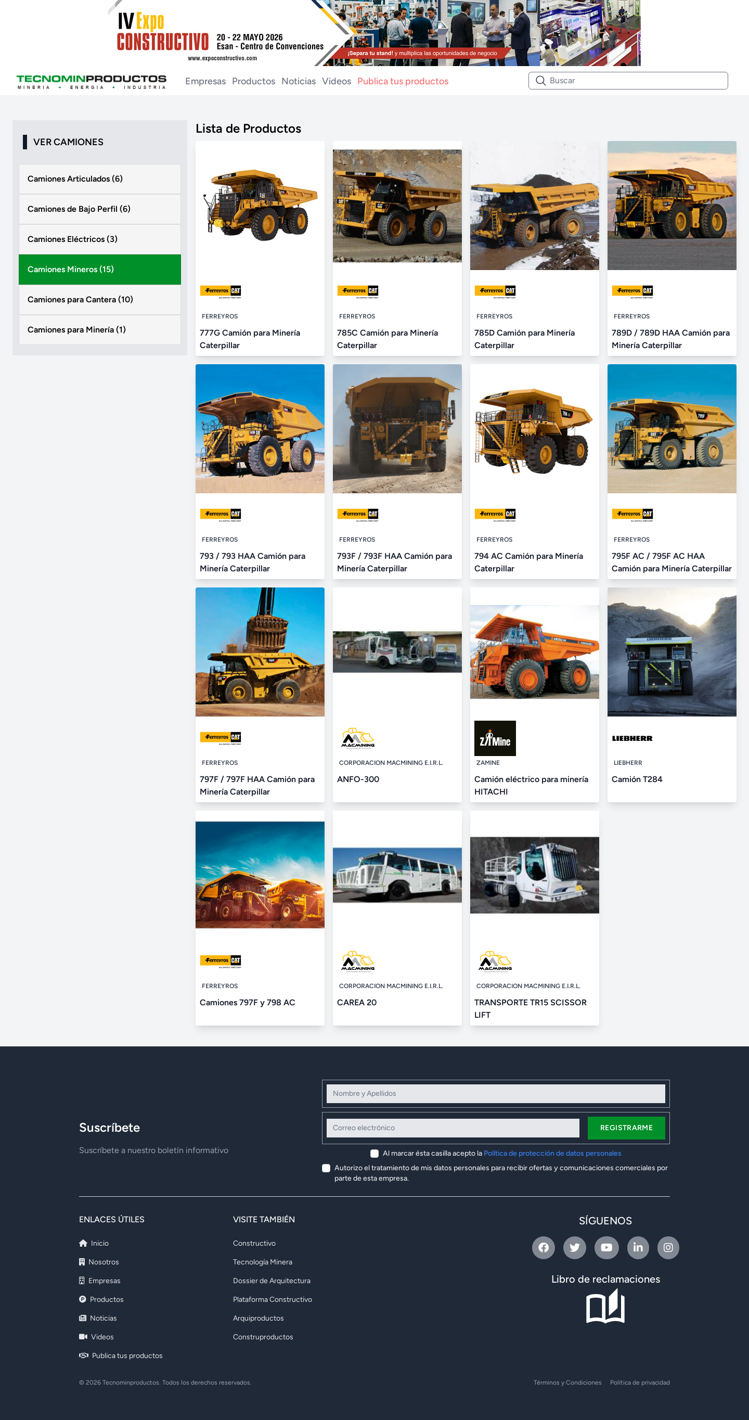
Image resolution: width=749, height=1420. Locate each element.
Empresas (205, 81)
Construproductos (263, 1337)
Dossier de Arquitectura (272, 1280)
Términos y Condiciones (568, 1382)
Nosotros (99, 1262)
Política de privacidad (640, 1382)
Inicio (94, 1243)
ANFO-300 (358, 779)
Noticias (298, 81)
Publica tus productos (402, 81)
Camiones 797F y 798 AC (247, 1002)
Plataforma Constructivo (272, 1299)
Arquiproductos (258, 1318)
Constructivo (254, 1243)
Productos (253, 81)
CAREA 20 (357, 1002)
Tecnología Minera (262, 1262)
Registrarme (626, 1127)
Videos (336, 81)
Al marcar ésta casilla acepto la (502, 1153)
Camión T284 (637, 779)
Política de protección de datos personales (553, 1153)
